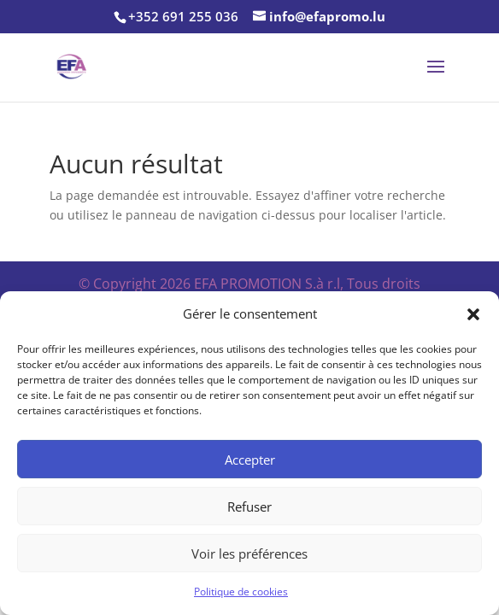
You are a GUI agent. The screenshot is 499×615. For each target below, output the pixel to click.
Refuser (249, 506)
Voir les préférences (249, 553)
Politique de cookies (241, 591)
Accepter (250, 459)
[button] (473, 314)
